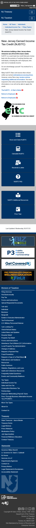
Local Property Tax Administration (13, 346)
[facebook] (23, 509)
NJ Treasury (6, 12)
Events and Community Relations (13, 376)
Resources (5, 362)
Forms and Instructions (9, 300)
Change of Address (8, 349)
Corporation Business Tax (10, 388)
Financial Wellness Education (11, 437)
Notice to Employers (8, 94)
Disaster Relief (6, 335)
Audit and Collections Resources (12, 371)
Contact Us (5, 410)
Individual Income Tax (12, 27)
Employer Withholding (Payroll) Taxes (14, 394)
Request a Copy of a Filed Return (13, 357)
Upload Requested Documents (12, 303)
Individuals (21, 24)
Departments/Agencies (9, 461)
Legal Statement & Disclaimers (12, 469)
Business (4, 312)
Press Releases (6, 429)
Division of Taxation (10, 288)
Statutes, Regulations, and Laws (12, 368)
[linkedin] (33, 509)
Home (5, 24)
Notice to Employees (8, 98)
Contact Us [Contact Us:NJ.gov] (5, 464)
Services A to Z (6, 458)
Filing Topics (27, 27)
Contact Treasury (7, 440)
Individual (4, 309)
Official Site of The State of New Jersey (14, 2)
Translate (15, 6)
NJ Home (4, 455)
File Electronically (7, 295)
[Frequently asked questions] (22, 5)
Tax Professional (7, 320)
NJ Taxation (6, 18)
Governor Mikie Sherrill (9, 450)
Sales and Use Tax (7, 385)
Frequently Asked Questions (11, 373)
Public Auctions (6, 365)
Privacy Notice (6, 466)
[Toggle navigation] (32, 12)
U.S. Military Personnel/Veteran (12, 323)
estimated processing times (23, 75)
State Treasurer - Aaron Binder (12, 420)
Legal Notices (6, 426)
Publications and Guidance (10, 360)
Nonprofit (4, 315)
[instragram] (26, 509)
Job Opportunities (7, 434)
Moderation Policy (7, 431)
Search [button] (32, 7)
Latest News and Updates (10, 332)
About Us (4, 406)
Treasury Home (6, 423)
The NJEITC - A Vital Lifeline (12, 90)
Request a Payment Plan (9, 352)
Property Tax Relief (8, 338)
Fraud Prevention (7, 354)
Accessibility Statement (9, 472)
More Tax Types (7, 403)
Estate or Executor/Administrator (13, 318)
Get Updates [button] (30, 5)
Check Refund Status (8, 330)
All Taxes (12, 24)
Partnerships (5, 391)
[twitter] (19, 509)
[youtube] (29, 509)
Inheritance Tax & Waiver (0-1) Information (16, 343)
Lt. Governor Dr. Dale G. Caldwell (12, 453)
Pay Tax (4, 297)
